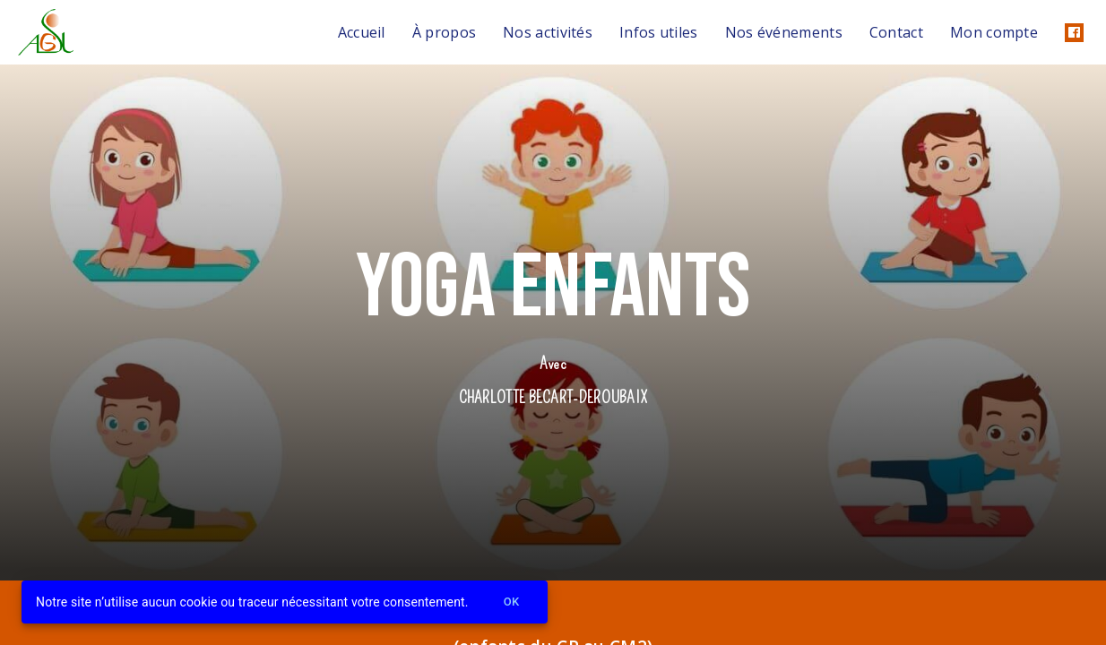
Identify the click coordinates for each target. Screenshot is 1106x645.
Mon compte (994, 32)
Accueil (361, 32)
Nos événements (783, 32)
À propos (444, 32)
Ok (511, 602)
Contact (896, 32)
